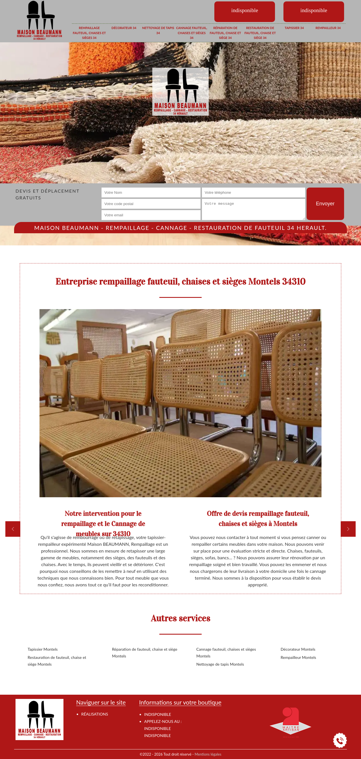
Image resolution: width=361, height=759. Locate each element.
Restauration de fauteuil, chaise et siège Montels (57, 660)
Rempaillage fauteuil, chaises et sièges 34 (89, 32)
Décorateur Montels (298, 649)
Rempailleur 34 (328, 28)
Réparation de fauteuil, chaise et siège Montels (144, 652)
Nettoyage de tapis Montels (220, 664)
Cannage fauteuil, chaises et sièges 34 (191, 32)
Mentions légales (208, 754)
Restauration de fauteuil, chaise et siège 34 (260, 32)
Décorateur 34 (123, 28)
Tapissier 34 (294, 28)
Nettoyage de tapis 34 (158, 30)
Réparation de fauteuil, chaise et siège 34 (225, 32)
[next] (348, 529)
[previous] (12, 529)
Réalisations (94, 714)
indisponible (157, 728)
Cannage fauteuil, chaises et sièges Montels (226, 652)
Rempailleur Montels (298, 657)
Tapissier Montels (43, 649)
